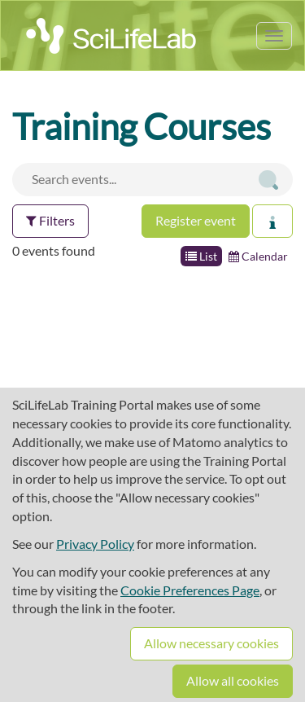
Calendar (258, 256)
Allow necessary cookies (211, 643)
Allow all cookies (232, 680)
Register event (195, 220)
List (201, 256)
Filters (50, 220)
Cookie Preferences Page (189, 590)
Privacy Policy (95, 543)
